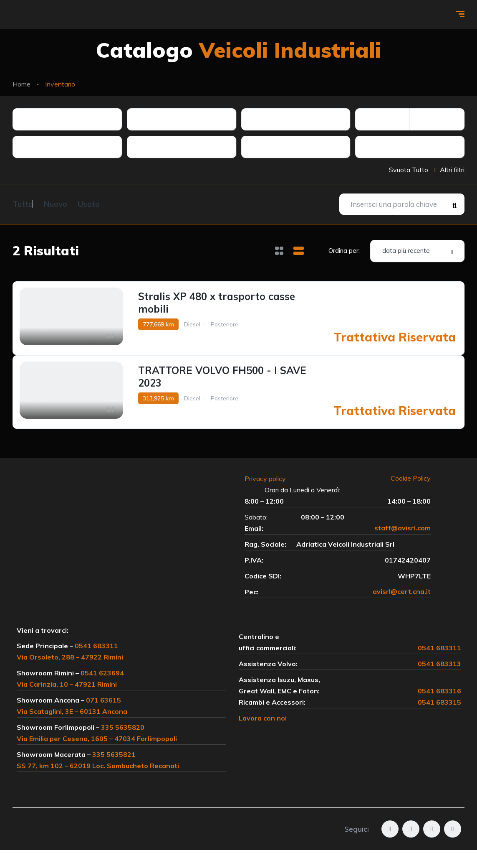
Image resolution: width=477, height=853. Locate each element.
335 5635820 (122, 730)
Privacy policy (269, 481)
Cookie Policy (411, 481)
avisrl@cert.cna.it (402, 595)
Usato (109, 203)
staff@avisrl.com (402, 531)
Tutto (23, 203)
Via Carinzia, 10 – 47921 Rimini (67, 687)
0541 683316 (439, 694)
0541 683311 (96, 648)
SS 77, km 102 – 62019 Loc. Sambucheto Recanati (98, 768)
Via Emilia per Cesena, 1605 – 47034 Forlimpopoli (97, 741)
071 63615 (103, 703)
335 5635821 (114, 757)
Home (21, 84)
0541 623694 (102, 676)
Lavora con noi (263, 721)
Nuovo (66, 203)
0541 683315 (439, 705)
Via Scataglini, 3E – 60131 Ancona (72, 714)
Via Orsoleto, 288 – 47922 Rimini (70, 660)
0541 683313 (439, 666)
